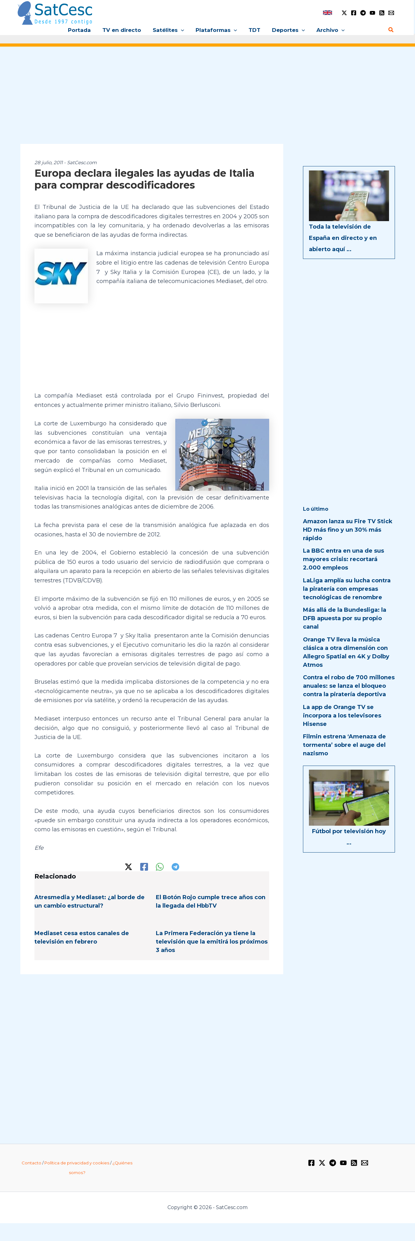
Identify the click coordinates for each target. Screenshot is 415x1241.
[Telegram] (363, 13)
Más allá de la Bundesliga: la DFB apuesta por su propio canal (344, 618)
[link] (327, 12)
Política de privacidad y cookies (76, 1162)
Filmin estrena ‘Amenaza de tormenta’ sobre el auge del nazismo (344, 745)
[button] (182, 30)
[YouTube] (372, 13)
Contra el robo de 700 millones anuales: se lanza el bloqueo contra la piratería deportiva (349, 686)
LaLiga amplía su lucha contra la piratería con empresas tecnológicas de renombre (347, 589)
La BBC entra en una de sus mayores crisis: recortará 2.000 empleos (343, 559)
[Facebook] (353, 13)
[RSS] (382, 13)
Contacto (31, 1162)
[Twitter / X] (344, 13)
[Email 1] (391, 13)
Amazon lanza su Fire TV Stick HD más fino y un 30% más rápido (347, 530)
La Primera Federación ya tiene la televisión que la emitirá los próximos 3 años (212, 941)
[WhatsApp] (160, 866)
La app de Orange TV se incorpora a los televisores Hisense (342, 715)
